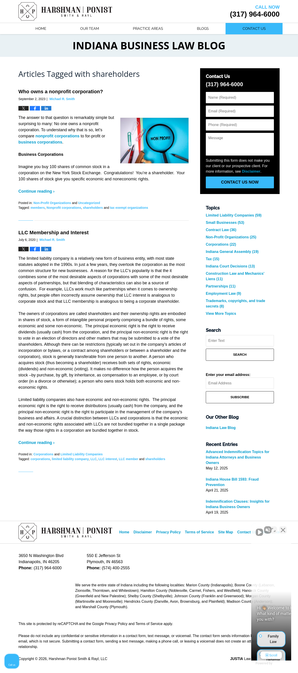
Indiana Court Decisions (230, 266)
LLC (93, 459)
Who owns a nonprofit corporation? (60, 91)
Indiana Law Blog (221, 428)
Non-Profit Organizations (52, 203)
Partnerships (221, 286)
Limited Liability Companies (81, 454)
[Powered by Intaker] (259, 663)
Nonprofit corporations (64, 207)
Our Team (89, 28)
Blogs (203, 28)
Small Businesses (225, 222)
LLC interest (107, 459)
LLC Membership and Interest (53, 232)
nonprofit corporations (57, 136)
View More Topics (221, 313)
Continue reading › (36, 191)
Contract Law (221, 230)
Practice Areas (148, 28)
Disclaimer (251, 171)
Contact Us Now (240, 182)
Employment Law (223, 293)
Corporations (43, 454)
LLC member (128, 459)
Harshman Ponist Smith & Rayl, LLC (78, 659)
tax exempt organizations (129, 207)
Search (239, 354)
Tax (212, 259)
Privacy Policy (168, 532)
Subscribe (240, 397)
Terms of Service (199, 532)
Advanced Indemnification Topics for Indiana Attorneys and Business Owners (237, 457)
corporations (40, 459)
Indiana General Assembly (232, 252)
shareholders (93, 207)
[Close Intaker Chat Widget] (283, 527)
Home (40, 28)
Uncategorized (89, 203)
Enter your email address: (228, 375)
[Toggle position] (273, 527)
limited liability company (70, 459)
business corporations (40, 142)
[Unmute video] (217, 527)
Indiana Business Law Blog (65, 11)
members (38, 207)
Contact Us (254, 28)
